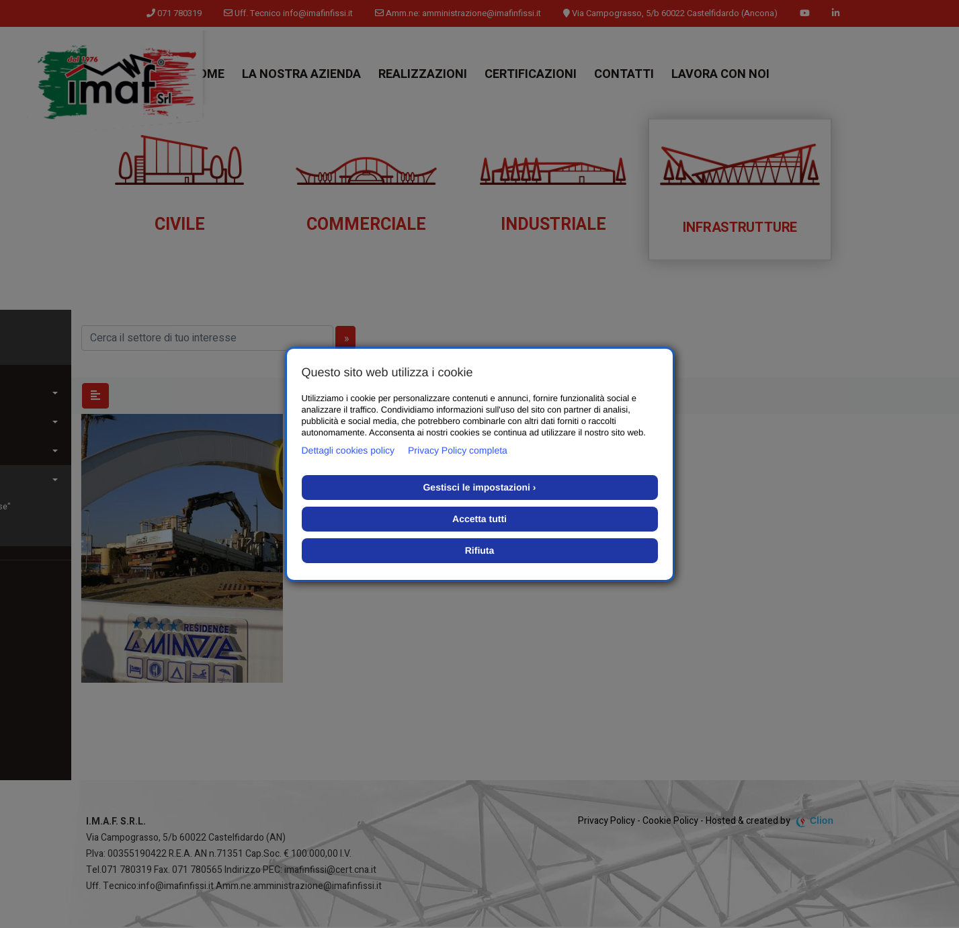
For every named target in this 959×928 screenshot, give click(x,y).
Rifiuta (480, 550)
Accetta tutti (479, 518)
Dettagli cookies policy (348, 450)
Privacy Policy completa (457, 450)
